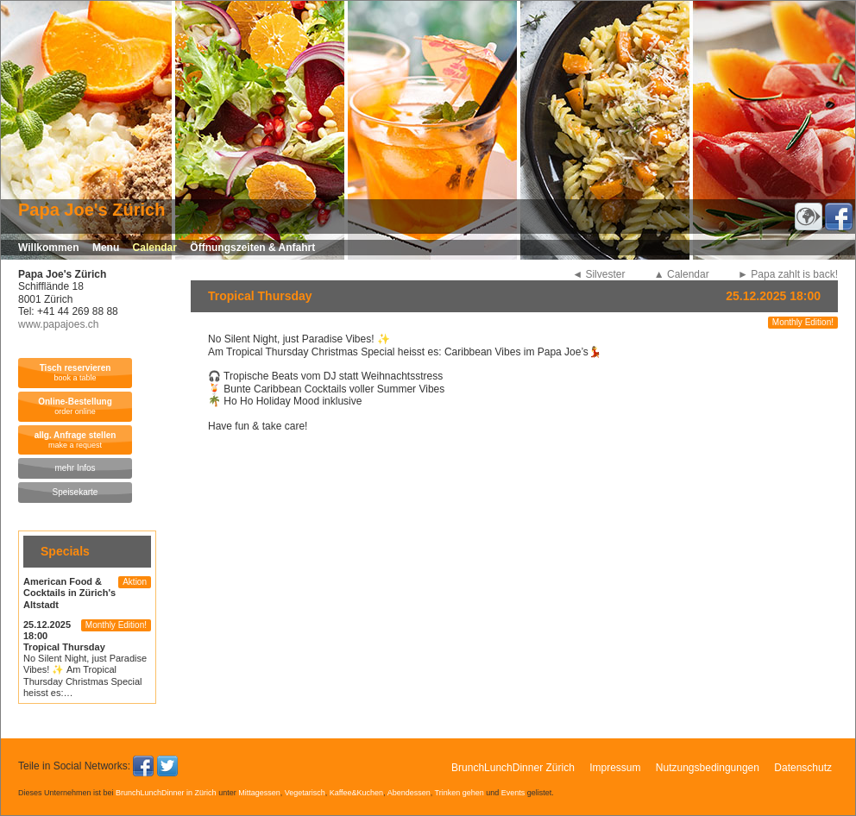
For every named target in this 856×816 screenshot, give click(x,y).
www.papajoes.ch (58, 324)
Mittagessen (259, 792)
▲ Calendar (681, 274)
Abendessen (409, 792)
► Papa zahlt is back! (788, 274)
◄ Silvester (598, 274)
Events (513, 792)
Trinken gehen (459, 792)
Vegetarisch (305, 792)
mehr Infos (74, 468)
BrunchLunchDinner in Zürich (166, 792)
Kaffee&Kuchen (356, 792)
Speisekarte (75, 492)
